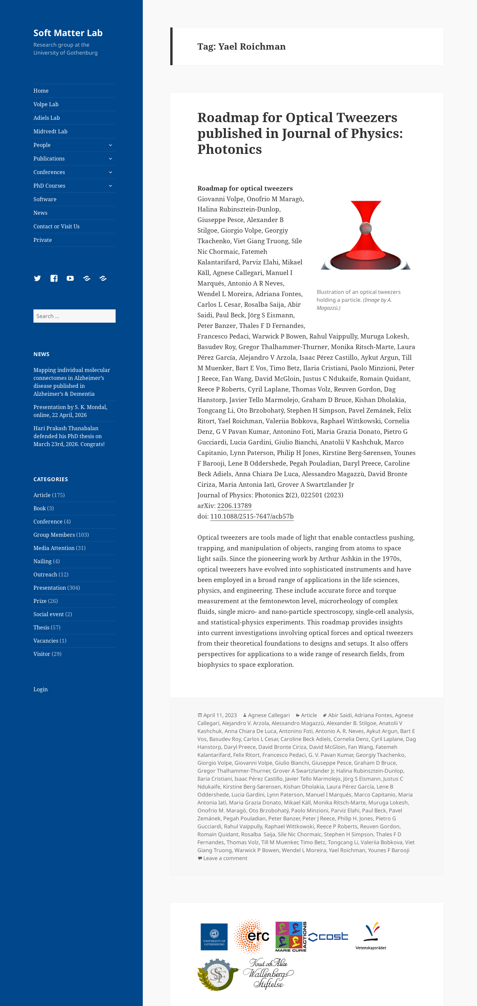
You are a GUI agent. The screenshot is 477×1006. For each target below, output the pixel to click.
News (40, 212)
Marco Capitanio (375, 794)
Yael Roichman (347, 850)
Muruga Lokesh (388, 802)
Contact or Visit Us (56, 226)
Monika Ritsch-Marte (339, 802)
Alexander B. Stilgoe (351, 723)
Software (45, 199)
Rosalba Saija (258, 834)
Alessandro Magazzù (298, 723)
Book (39, 508)
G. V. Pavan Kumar (330, 754)
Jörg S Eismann (362, 778)
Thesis (41, 627)
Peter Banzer (284, 818)
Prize (40, 601)
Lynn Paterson (285, 794)
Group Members (54, 534)
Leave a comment (225, 858)
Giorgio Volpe (214, 762)
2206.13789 (234, 505)
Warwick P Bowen (257, 850)
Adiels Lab (46, 117)
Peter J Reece (318, 818)
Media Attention (54, 548)
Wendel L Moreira (304, 850)
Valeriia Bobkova (381, 842)
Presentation (49, 587)
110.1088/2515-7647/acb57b (252, 516)
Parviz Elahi (345, 810)
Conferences (49, 172)
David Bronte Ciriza (282, 747)
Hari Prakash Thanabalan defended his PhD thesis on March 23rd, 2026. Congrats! (69, 436)
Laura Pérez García (350, 786)
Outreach (45, 574)
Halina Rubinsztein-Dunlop (369, 770)
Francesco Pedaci (284, 754)
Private (42, 240)
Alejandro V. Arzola (245, 723)
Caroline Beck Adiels (306, 739)
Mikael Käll (297, 802)
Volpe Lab (46, 104)
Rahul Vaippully (243, 826)
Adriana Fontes (373, 715)
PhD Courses (49, 185)
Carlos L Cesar (260, 739)
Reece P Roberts (337, 826)
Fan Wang (360, 747)
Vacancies (45, 640)
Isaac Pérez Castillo (259, 778)
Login (40, 689)
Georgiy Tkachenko (380, 754)
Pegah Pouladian (244, 818)
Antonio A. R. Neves (339, 731)
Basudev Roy (225, 739)
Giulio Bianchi (292, 762)
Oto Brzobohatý (269, 810)
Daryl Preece (240, 747)
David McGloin (327, 747)
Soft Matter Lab (68, 32)
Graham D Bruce (375, 762)
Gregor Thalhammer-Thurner (233, 770)
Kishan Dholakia (304, 786)
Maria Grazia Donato (255, 802)
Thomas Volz (243, 842)
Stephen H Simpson (348, 834)
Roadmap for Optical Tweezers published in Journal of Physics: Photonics (300, 133)
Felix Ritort (246, 754)
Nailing (42, 561)
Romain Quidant (217, 834)
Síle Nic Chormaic (299, 834)
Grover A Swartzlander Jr (303, 770)
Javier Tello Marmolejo (313, 778)
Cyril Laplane (387, 739)
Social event (48, 614)
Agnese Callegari (269, 715)
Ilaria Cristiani (214, 778)
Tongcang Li (343, 842)
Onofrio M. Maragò (221, 810)
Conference (48, 521)
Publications (49, 158)
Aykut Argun (382, 731)
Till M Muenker (279, 842)
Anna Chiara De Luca (250, 731)
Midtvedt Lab (50, 131)
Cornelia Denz (351, 739)
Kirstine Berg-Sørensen (252, 786)
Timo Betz (312, 842)
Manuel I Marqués (328, 794)
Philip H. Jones (355, 818)
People (42, 145)
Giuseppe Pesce (331, 762)
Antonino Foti (296, 731)
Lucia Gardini (248, 794)
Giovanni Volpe (253, 762)
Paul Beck (374, 810)
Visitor (41, 654)
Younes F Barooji (388, 850)
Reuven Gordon (379, 826)
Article (42, 495)
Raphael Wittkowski (289, 826)
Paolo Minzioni (309, 810)
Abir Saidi (340, 715)
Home (41, 90)
